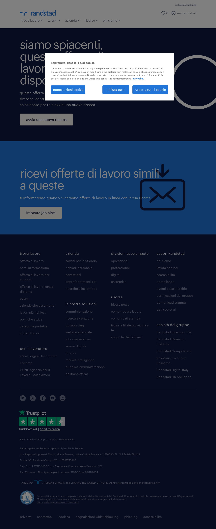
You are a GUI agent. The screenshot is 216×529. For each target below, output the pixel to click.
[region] (109, 76)
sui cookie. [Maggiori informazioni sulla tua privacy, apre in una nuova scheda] (138, 78)
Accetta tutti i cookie (150, 89)
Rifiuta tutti (116, 89)
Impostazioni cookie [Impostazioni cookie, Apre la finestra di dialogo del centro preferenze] (68, 89)
